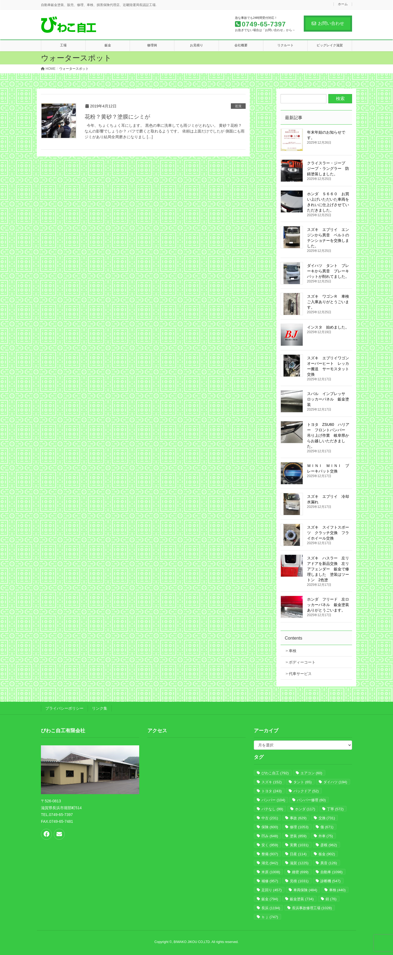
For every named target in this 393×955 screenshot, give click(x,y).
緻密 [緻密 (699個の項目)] (300, 872)
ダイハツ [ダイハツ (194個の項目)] (335, 782)
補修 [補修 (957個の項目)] (269, 881)
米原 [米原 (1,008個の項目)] (270, 872)
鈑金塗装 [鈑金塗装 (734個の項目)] (302, 899)
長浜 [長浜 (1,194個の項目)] (270, 908)
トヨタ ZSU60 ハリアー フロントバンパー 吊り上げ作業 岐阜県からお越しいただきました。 (328, 435)
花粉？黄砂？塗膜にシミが (117, 117)
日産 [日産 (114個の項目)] (298, 854)
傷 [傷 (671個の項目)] (327, 827)
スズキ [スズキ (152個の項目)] (271, 782)
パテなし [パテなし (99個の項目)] (272, 809)
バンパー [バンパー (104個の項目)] (273, 800)
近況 (238, 106)
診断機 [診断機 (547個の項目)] (330, 881)
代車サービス (300, 673)
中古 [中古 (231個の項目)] (269, 818)
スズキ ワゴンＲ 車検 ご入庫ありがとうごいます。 (328, 301)
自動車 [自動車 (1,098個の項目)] (331, 872)
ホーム (343, 4)
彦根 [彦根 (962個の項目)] (328, 845)
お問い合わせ (328, 23)
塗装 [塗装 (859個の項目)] (298, 836)
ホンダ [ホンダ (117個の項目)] (305, 809)
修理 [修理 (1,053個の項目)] (299, 827)
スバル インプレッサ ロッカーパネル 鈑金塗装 (328, 399)
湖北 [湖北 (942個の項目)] (269, 863)
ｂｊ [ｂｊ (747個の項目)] (269, 917)
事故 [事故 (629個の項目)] (298, 818)
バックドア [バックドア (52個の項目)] (305, 791)
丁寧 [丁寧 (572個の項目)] (335, 809)
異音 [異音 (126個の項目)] (328, 863)
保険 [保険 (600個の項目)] (269, 827)
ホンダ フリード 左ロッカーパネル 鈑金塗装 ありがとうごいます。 (330, 604)
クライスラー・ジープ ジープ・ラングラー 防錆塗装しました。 (328, 168)
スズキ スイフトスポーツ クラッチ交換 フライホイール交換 (328, 532)
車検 (292, 651)
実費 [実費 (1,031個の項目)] (299, 845)
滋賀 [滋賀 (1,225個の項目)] (299, 863)
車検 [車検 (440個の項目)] (337, 890)
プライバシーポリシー (64, 708)
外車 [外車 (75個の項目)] (325, 836)
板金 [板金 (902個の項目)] (326, 854)
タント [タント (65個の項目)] (302, 782)
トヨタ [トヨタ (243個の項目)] (271, 791)
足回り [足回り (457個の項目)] (271, 890)
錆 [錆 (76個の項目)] (331, 899)
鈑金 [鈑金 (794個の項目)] (269, 899)
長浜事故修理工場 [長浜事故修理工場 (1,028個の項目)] (312, 908)
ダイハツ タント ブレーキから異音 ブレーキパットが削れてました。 (328, 271)
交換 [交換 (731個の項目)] (326, 818)
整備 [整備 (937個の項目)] (269, 854)
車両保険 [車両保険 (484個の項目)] (305, 890)
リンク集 (99, 708)
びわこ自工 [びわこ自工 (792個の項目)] (275, 773)
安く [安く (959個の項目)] (269, 845)
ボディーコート (302, 662)
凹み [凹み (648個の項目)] (269, 836)
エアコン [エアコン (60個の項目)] (311, 773)
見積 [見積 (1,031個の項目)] (299, 881)
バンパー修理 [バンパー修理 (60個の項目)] (311, 800)
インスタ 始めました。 (328, 327)
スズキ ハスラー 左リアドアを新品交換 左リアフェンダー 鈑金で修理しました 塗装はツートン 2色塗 (328, 569)
